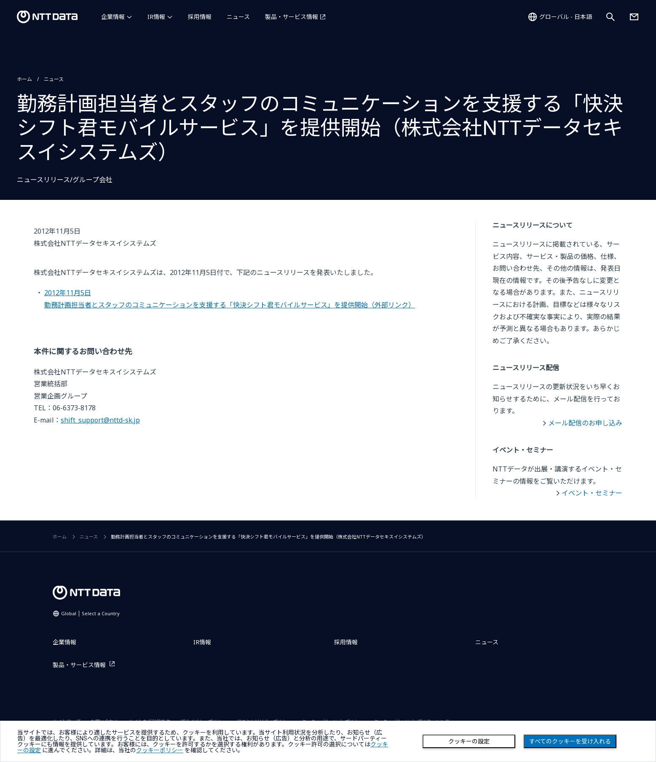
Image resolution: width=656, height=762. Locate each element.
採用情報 (200, 17)
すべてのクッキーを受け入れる (570, 741)
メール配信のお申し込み (585, 423)
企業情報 (113, 17)
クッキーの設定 (469, 741)
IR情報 (156, 17)
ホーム (24, 79)
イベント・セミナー (592, 493)
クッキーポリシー (159, 750)
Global (90, 613)
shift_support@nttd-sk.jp (100, 420)
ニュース (238, 17)
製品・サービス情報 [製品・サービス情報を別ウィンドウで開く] (291, 17)
